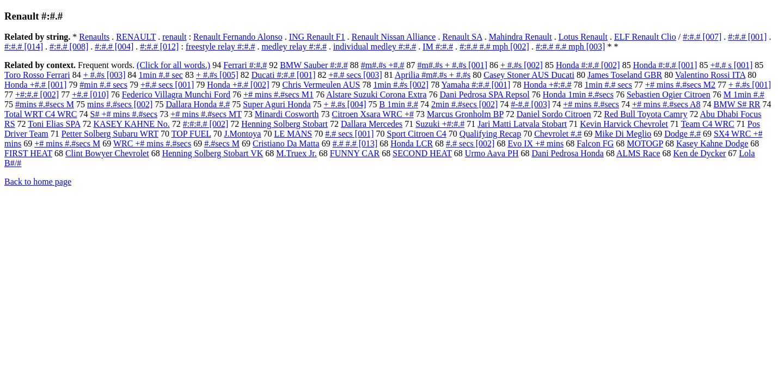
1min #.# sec (161, 74)
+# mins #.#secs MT (206, 114)
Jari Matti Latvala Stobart (522, 123)
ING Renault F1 (317, 36)
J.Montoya (242, 133)
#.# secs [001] (349, 133)
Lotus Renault (583, 36)
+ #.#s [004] (345, 104)
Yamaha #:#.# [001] (476, 84)
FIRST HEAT (28, 153)
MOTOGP (645, 143)
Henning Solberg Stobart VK (213, 153)
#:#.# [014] (23, 46)
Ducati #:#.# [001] (284, 74)
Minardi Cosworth (287, 114)
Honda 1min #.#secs (578, 94)
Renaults (94, 36)
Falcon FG (595, 143)
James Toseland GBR (624, 74)
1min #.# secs (609, 84)
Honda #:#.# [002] (588, 65)
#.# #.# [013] (355, 143)
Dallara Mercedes (371, 123)
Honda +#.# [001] (35, 84)
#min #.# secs (103, 84)
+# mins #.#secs (591, 104)
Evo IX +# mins (535, 143)
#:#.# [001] (747, 36)
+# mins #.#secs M (67, 143)
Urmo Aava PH (492, 153)
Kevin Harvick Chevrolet (624, 123)
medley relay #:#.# (294, 46)
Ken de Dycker (699, 153)
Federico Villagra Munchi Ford (176, 94)
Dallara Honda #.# (198, 104)
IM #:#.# (437, 46)
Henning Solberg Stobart (284, 123)
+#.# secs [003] (355, 74)
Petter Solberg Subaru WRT (110, 133)
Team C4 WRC (707, 123)
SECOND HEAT (422, 153)
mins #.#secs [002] (119, 104)
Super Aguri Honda (276, 104)
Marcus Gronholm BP (465, 114)
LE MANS (293, 133)
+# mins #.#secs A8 (666, 104)
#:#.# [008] (69, 46)
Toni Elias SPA (54, 123)
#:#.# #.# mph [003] (570, 46)
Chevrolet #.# (557, 133)
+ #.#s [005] (217, 74)
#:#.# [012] (159, 46)
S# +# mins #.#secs (123, 114)
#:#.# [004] (114, 46)
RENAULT (136, 36)
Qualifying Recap (490, 133)
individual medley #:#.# (374, 46)
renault (174, 36)
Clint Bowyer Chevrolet (107, 153)
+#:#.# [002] (37, 94)
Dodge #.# (682, 133)
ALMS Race (638, 153)
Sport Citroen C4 (416, 133)
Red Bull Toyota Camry (646, 114)
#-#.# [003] (530, 104)
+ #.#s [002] (521, 65)
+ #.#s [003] (104, 74)
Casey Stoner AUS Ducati (528, 74)
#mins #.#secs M (44, 104)
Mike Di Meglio (623, 133)
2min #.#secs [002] (464, 104)
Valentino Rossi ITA (710, 74)
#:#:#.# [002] (206, 123)
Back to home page (37, 181)
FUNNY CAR (354, 153)
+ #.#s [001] (749, 84)
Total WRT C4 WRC (40, 114)
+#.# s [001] (731, 65)
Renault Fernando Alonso (238, 36)
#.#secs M (222, 143)
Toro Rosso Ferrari (37, 74)
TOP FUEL (191, 133)
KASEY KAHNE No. (131, 123)
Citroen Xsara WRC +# (372, 114)
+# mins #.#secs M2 (680, 84)
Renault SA (462, 36)
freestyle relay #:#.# (220, 46)
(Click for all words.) (173, 65)
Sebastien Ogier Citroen (668, 94)
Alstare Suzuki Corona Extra (376, 94)
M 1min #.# (744, 94)
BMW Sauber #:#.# (314, 65)
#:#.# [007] (702, 36)
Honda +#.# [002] (238, 84)
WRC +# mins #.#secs (152, 143)
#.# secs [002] (470, 143)
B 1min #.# (399, 104)
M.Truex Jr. (296, 153)
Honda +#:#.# (547, 84)
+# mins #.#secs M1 (278, 94)
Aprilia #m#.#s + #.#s (432, 74)
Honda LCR (411, 143)
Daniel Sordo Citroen (554, 114)
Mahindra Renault (520, 36)
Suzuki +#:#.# (439, 123)
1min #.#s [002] (400, 84)
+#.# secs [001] (167, 84)
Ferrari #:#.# (245, 65)
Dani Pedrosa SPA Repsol (485, 94)
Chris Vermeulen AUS (321, 84)
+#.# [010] (90, 94)
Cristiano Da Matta (286, 143)
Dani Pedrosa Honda (568, 153)
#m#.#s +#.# (383, 65)
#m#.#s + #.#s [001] (452, 65)
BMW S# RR (737, 104)
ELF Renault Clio (645, 36)
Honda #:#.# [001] (665, 65)
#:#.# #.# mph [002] (494, 46)
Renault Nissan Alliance (394, 36)
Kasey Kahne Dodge (712, 143)
